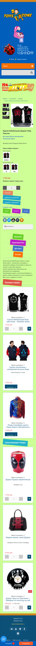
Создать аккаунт (21, 59)
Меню (18, 66)
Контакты (25, 640)
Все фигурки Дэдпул (9, 138)
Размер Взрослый (8, 162)
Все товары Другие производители (13, 136)
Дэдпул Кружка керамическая (18, 479)
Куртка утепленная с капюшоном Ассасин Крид (18, 368)
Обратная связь (17, 640)
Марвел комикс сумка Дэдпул (18, 537)
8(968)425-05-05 (22, 48)
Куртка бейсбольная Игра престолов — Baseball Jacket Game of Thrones (18, 321)
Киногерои (13, 98)
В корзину (25, 643)
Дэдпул (21, 98)
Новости (8, 640)
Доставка (18, 248)
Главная (5, 98)
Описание (18, 237)
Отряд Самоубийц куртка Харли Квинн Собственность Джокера (18, 427)
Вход (11, 59)
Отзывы (18, 254)
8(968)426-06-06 (22, 50)
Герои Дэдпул (7, 151)
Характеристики (18, 242)
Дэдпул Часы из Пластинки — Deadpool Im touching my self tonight (18, 600)
